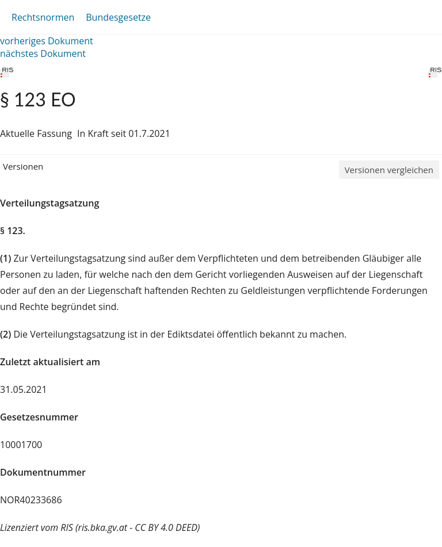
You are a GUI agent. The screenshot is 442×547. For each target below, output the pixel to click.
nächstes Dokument (43, 53)
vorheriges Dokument (46, 41)
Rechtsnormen (43, 17)
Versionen (23, 166)
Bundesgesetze (118, 17)
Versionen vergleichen (389, 169)
